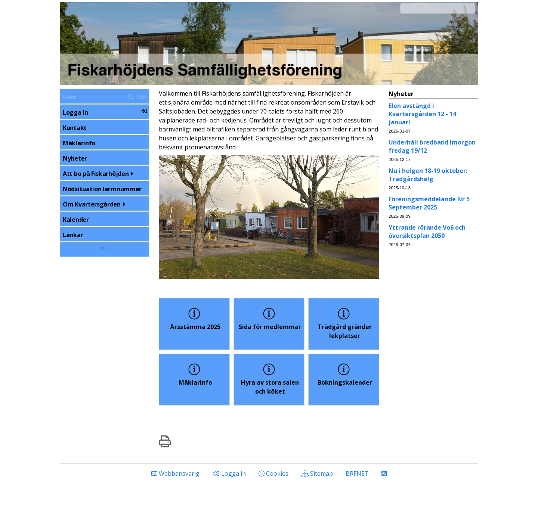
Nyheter (75, 158)
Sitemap (317, 473)
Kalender (76, 219)
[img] (165, 441)
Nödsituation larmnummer (102, 189)
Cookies (273, 473)
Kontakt (75, 128)
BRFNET (104, 248)
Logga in (105, 112)
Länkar (73, 235)
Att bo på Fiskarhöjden (99, 174)
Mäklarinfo (79, 143)
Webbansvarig (175, 473)
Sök (137, 97)
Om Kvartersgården (95, 204)
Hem (70, 97)
